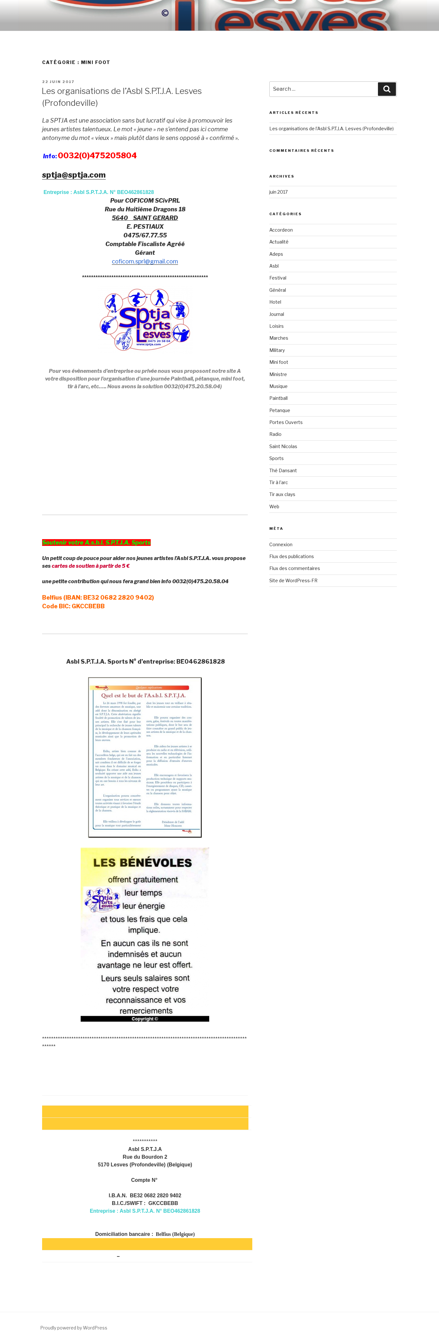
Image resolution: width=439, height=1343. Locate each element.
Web (274, 506)
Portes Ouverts (286, 422)
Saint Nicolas (283, 446)
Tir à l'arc (278, 482)
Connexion (280, 544)
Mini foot (278, 362)
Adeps (276, 254)
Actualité (279, 241)
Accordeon (281, 230)
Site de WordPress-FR (293, 580)
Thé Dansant (283, 470)
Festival (277, 278)
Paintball (278, 398)
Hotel (275, 302)
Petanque (279, 410)
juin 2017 (278, 192)
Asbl (274, 266)
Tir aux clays (282, 494)
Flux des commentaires (294, 568)
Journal (276, 314)
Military (277, 350)
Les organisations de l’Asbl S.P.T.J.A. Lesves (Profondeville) (331, 128)
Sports (276, 458)
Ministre (278, 374)
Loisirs (276, 326)
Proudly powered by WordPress (73, 1327)
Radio (275, 434)
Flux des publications (291, 556)
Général (277, 290)
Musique (278, 386)
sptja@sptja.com (74, 174)
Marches (278, 338)
